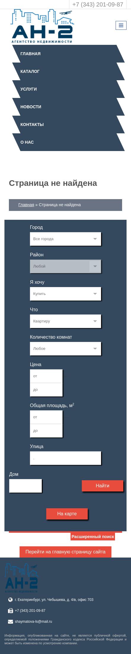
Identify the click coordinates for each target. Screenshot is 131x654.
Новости (30, 106)
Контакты (32, 124)
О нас (27, 142)
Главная (30, 53)
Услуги (28, 89)
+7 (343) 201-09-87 (97, 4)
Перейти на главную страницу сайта (65, 551)
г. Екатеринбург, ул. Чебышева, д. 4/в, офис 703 (54, 600)
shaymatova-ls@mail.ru (33, 621)
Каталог (30, 71)
